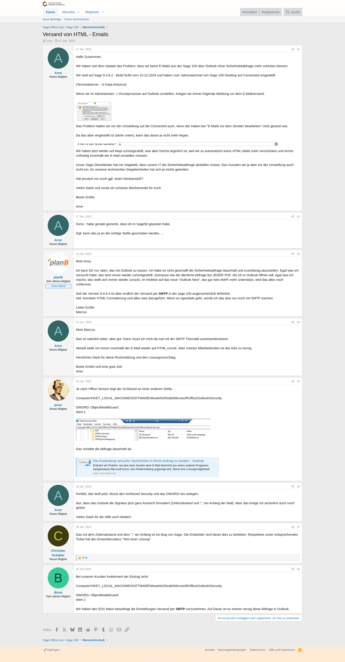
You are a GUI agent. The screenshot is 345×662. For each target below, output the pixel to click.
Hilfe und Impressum (282, 649)
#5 (298, 381)
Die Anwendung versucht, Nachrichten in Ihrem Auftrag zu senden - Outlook (148, 461)
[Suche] (292, 12)
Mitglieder (92, 12)
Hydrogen (52, 649)
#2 (298, 216)
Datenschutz (258, 649)
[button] (78, 12)
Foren (50, 12)
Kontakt (210, 649)
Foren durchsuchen (76, 19)
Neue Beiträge (52, 19)
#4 (298, 322)
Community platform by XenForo (172, 658)
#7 (298, 527)
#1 (298, 49)
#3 (298, 254)
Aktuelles (68, 12)
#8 (298, 569)
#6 (298, 486)
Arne (49, 40)
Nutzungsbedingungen (232, 649)
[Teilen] (292, 49)
